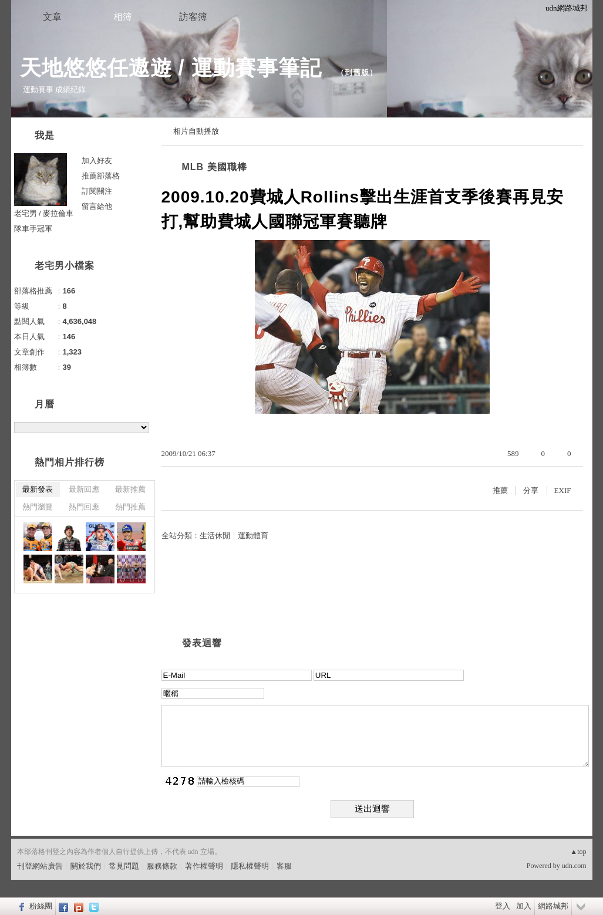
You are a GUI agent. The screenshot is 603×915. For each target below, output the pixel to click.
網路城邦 (553, 906)
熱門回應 (84, 506)
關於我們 (85, 866)
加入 (523, 906)
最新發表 (37, 489)
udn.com (574, 866)
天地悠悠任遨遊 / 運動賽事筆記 (174, 68)
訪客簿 (193, 17)
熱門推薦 (130, 506)
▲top (578, 852)
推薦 (500, 490)
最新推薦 (130, 489)
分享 (530, 490)
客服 (284, 866)
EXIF (562, 490)
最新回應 (84, 489)
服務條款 (162, 866)
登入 (502, 906)
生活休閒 (215, 535)
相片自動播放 (196, 131)
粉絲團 (40, 906)
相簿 (122, 17)
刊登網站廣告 (40, 866)
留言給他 (97, 206)
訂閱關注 (97, 191)
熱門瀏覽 (37, 506)
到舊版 (357, 72)
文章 (52, 17)
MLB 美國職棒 (214, 167)
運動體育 (253, 535)
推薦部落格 (101, 175)
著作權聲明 (204, 866)
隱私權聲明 (250, 866)
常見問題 (124, 866)
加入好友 (97, 160)
